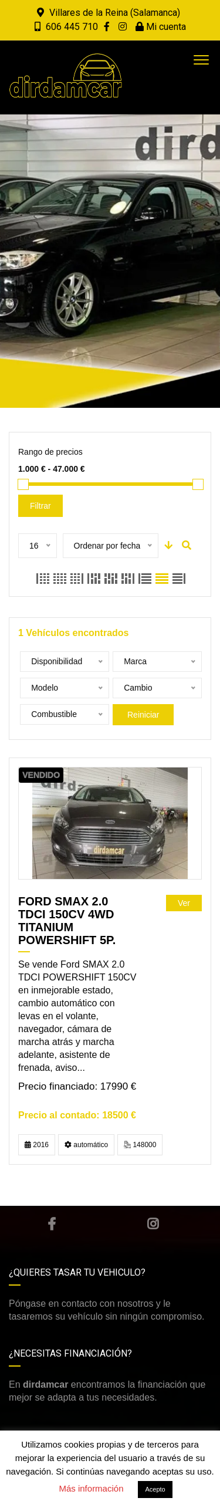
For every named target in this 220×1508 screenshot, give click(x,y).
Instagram (152, 1224)
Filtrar (40, 505)
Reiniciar (143, 714)
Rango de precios (50, 452)
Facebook (52, 1224)
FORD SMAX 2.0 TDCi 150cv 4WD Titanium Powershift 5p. (67, 920)
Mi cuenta (161, 26)
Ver (184, 903)
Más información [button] (91, 1488)
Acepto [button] (155, 1489)
